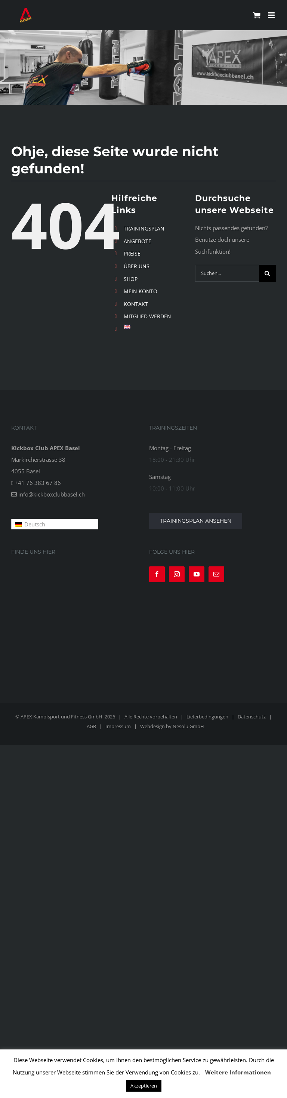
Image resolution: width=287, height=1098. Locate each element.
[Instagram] (177, 574)
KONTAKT (136, 303)
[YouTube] (196, 574)
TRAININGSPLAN (144, 228)
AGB (91, 726)
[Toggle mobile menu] (272, 15)
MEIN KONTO (140, 291)
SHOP (131, 278)
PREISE (132, 253)
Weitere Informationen (238, 1072)
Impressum (118, 726)
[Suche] (267, 273)
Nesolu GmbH (188, 726)
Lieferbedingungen (207, 716)
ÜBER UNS (136, 266)
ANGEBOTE (137, 241)
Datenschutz (252, 716)
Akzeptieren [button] (143, 1085)
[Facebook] (157, 574)
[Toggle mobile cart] (256, 15)
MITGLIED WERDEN (147, 316)
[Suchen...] (227, 273)
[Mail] (216, 574)
